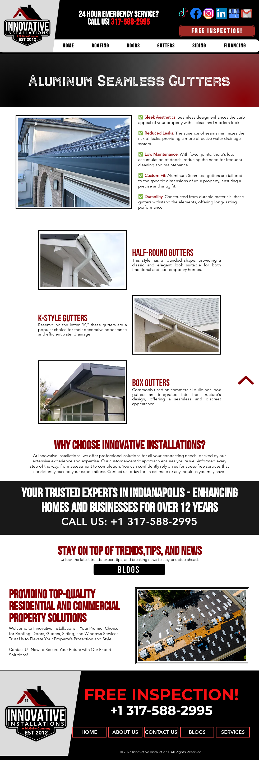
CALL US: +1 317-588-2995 (129, 521)
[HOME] (89, 732)
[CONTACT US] (161, 732)
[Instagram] (208, 13)
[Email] (246, 13)
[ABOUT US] (125, 732)
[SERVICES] (233, 732)
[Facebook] (196, 13)
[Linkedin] (221, 13)
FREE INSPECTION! (161, 694)
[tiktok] (183, 13)
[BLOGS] (129, 569)
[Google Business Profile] (234, 13)
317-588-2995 (130, 21)
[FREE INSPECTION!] (217, 31)
